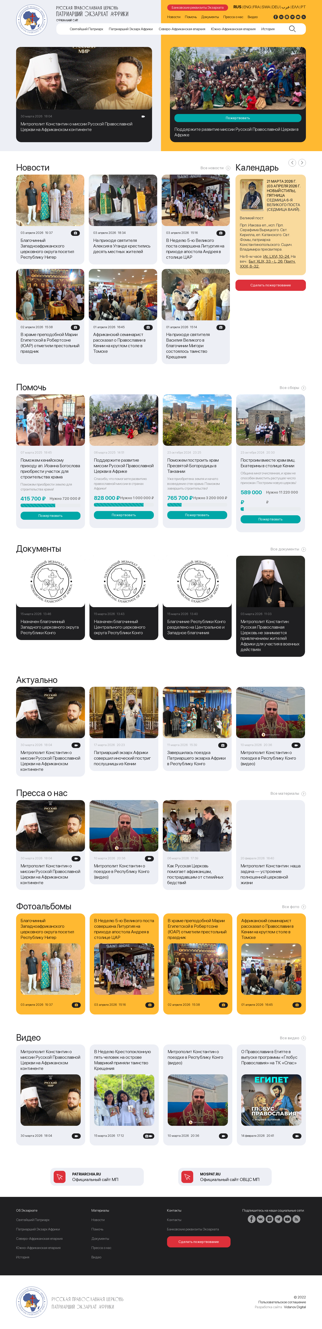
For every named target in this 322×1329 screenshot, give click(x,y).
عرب (286, 6)
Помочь (191, 17)
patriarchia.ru (86, 1174)
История (268, 29)
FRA (256, 6)
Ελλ (295, 6)
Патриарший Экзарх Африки (131, 29)
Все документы (285, 549)
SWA (266, 6)
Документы (210, 17)
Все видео (289, 1037)
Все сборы (289, 387)
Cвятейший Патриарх (86, 29)
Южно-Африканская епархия (233, 29)
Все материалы (285, 793)
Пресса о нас (233, 17)
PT (303, 6)
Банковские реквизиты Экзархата (198, 7)
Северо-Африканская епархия (182, 29)
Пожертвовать (238, 118)
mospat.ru (210, 1174)
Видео (253, 17)
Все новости (212, 167)
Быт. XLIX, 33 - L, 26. (266, 261)
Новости (173, 17)
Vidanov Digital (295, 1307)
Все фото (290, 906)
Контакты (174, 1220)
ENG (247, 6)
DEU (276, 6)
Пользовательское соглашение (282, 1302)
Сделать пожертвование (270, 285)
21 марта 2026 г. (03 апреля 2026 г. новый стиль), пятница (283, 188)
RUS (237, 6)
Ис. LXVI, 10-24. (276, 256)
